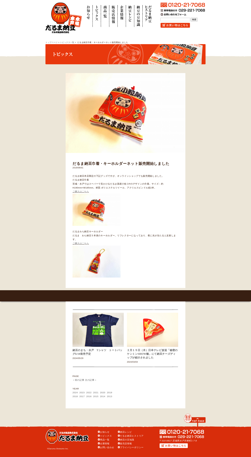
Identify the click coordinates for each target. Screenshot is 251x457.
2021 (95, 392)
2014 (102, 396)
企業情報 (104, 443)
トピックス (106, 436)
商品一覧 (104, 440)
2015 (95, 396)
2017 (82, 396)
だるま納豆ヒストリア (132, 436)
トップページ (51, 42)
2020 (102, 392)
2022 (89, 392)
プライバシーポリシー (132, 447)
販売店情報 (126, 443)
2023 (82, 392)
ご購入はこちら (81, 191)
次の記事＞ (91, 380)
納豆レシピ (126, 432)
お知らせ (104, 432)
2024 (75, 392)
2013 (109, 396)
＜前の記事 (78, 380)
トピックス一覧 (67, 42)
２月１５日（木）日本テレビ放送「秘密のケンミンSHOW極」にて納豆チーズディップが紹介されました (152, 354)
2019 (109, 392)
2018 (75, 396)
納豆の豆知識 (127, 440)
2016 (89, 396)
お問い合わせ (107, 447)
